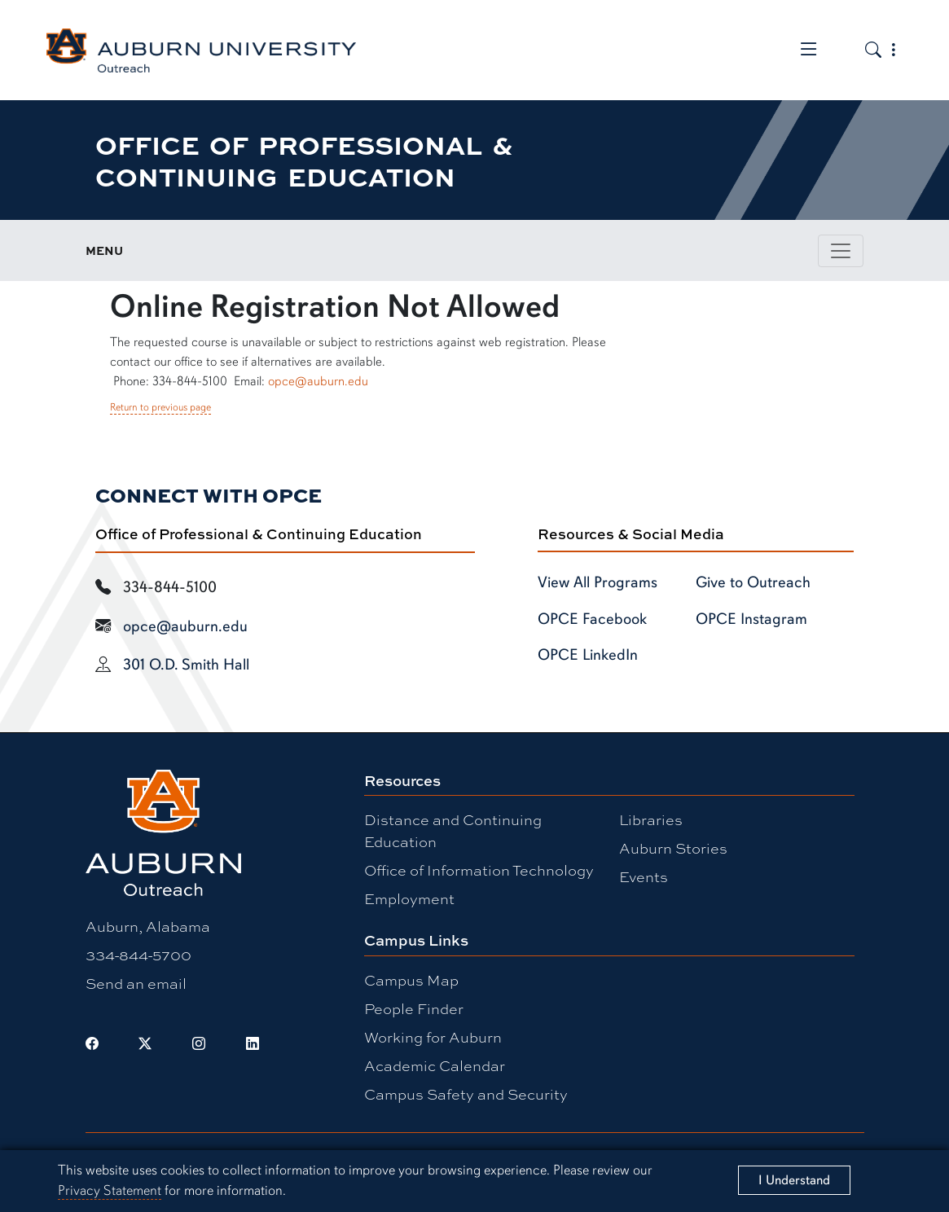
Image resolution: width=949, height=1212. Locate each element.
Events (643, 876)
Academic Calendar (434, 1065)
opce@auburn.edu (318, 381)
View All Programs (597, 582)
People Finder (414, 1008)
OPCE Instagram (751, 619)
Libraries (651, 819)
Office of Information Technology (479, 869)
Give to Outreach (753, 582)
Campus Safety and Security (466, 1093)
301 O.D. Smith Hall (186, 664)
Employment (409, 898)
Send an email (136, 983)
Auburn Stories (673, 847)
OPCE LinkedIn (588, 655)
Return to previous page (160, 407)
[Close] (794, 1180)
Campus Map (411, 979)
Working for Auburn (433, 1036)
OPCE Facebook (592, 619)
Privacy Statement (109, 1190)
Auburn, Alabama (148, 926)
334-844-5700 (138, 954)
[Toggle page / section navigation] (840, 251)
